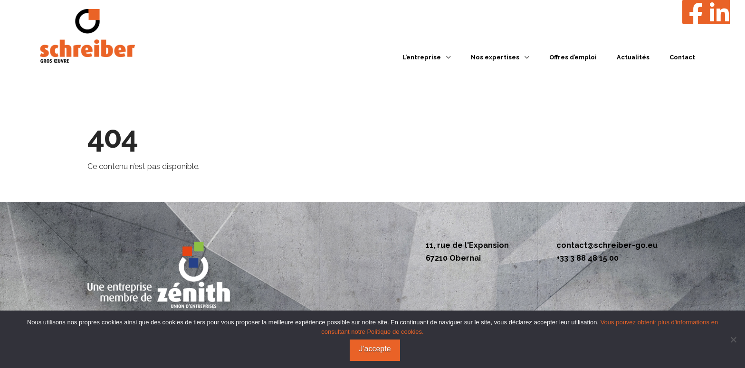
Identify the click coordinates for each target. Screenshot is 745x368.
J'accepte (375, 349)
